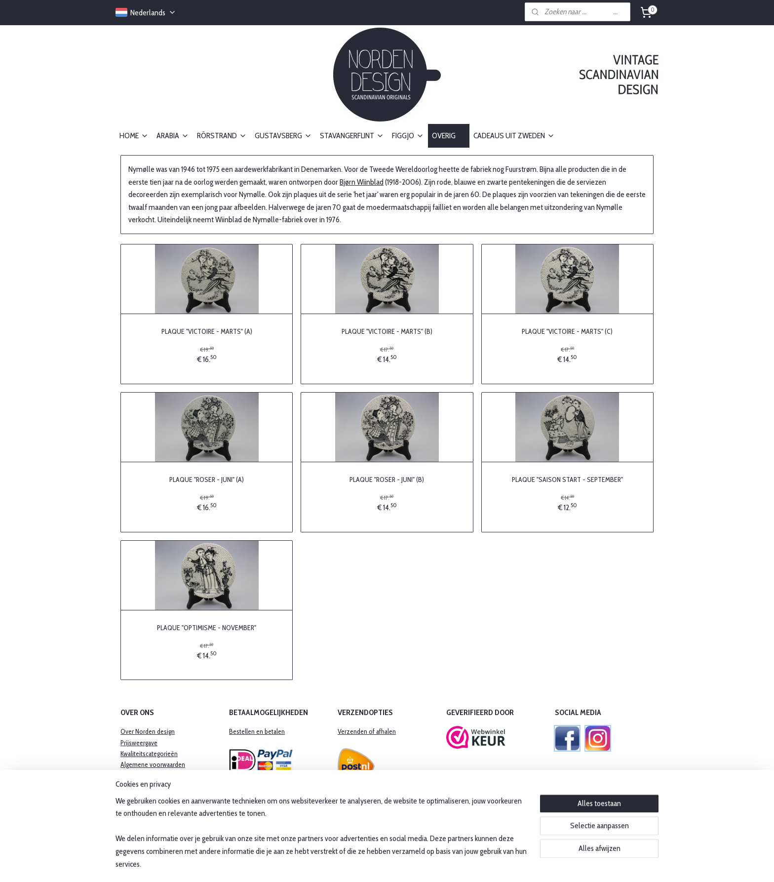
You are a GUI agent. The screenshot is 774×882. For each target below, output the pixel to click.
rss (375, 863)
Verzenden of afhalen (367, 731)
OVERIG (448, 135)
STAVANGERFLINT (352, 135)
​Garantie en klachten (148, 775)
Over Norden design (147, 731)
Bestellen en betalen (257, 731)
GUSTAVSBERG (283, 135)
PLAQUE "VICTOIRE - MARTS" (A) (206, 331)
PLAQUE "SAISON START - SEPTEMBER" (567, 479)
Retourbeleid (137, 786)
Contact (131, 819)
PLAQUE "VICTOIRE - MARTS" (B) (387, 331)
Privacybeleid (138, 798)
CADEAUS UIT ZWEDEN (514, 135)
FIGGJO (408, 135)
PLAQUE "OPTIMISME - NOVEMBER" (206, 627)
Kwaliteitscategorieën (149, 753)
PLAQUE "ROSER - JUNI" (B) (386, 479)
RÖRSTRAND (222, 135)
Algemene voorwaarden (152, 764)
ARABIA (172, 135)
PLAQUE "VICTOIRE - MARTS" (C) (567, 331)
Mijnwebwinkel (471, 863)
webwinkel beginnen (403, 863)
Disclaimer (134, 808)
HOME (134, 135)
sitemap (360, 863)
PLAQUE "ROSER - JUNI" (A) (206, 479)
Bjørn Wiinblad (362, 181)
